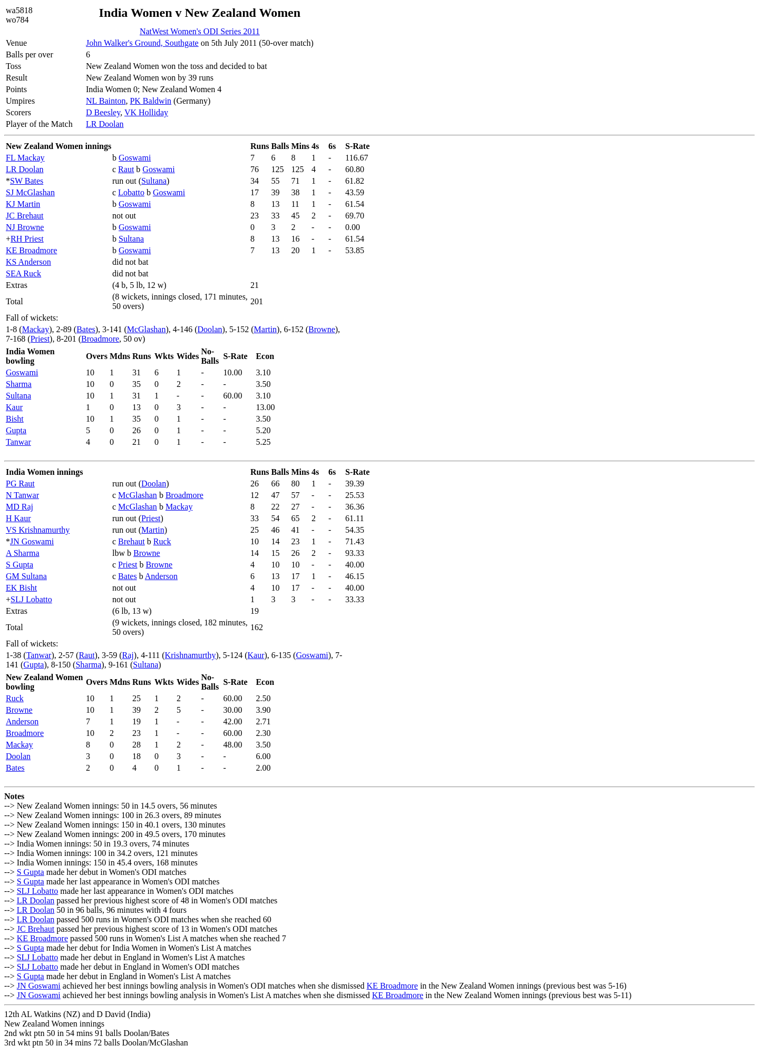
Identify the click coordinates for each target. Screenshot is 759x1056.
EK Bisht (21, 587)
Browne (321, 329)
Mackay (36, 329)
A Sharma (23, 553)
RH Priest (27, 238)
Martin (265, 329)
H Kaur (18, 518)
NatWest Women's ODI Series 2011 (200, 31)
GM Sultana (26, 576)
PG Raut (20, 483)
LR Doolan (105, 123)
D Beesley (103, 112)
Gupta (16, 430)
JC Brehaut (25, 215)
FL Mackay (25, 157)
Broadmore (100, 338)
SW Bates (26, 180)
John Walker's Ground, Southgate (142, 42)
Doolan (209, 329)
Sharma (19, 384)
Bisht (15, 418)
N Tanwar (22, 495)
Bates (85, 329)
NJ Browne (25, 227)
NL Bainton (105, 100)
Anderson (161, 576)
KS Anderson (28, 261)
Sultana (154, 180)
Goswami (135, 157)
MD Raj (19, 506)
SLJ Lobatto (31, 599)
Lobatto (131, 192)
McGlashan (146, 329)
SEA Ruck (23, 273)
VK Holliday (146, 112)
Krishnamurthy (190, 655)
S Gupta (19, 564)
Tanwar (18, 441)
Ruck (162, 541)
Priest (40, 338)
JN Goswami (32, 541)
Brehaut (131, 541)
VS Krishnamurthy (38, 529)
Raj (128, 655)
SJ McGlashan (30, 192)
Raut (126, 169)
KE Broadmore (31, 250)
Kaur (14, 407)
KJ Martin (23, 204)
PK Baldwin (150, 100)
